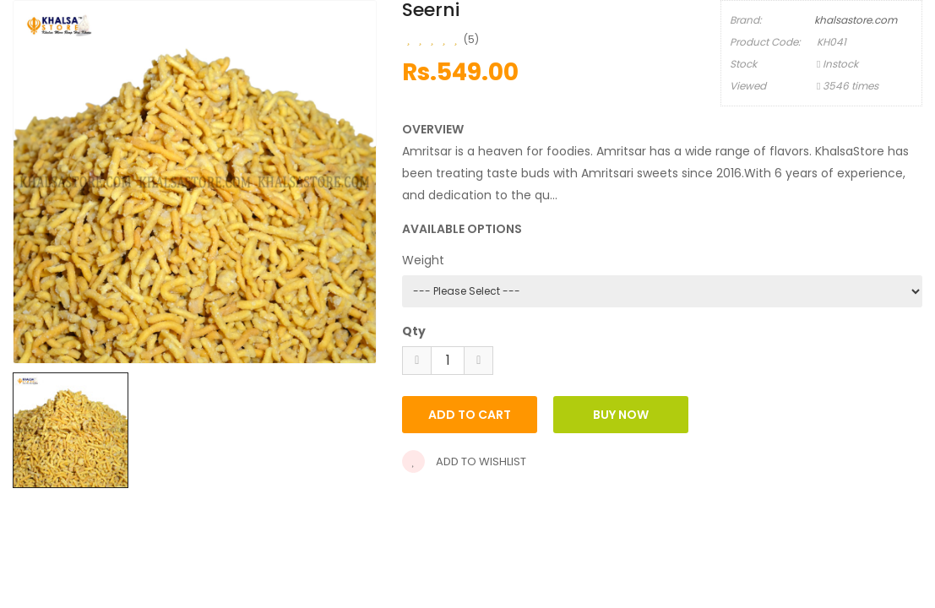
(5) (471, 39)
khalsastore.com (855, 20)
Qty (414, 331)
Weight (423, 260)
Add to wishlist (464, 461)
